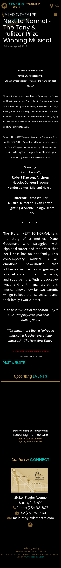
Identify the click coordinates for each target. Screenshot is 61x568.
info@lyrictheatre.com (37, 518)
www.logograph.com (34, 557)
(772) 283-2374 (36, 513)
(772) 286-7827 (38, 508)
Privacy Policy (31, 548)
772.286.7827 (33, 4)
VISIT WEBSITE (14, 362)
